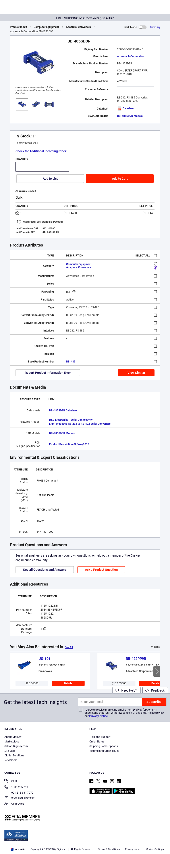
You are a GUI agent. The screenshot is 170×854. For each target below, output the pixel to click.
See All (69, 647)
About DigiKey (12, 736)
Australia (18, 849)
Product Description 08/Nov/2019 (69, 444)
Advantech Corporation (131, 56)
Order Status (96, 741)
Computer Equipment (46, 27)
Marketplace (11, 741)
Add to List (50, 178)
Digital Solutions (14, 755)
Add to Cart (120, 178)
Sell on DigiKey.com (16, 746)
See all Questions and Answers (44, 569)
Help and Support (99, 736)
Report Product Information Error (48, 372)
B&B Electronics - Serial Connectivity (71, 419)
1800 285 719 (16, 787)
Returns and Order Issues (104, 750)
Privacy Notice (98, 716)
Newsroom (10, 760)
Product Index (18, 27)
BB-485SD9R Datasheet (63, 410)
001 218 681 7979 (18, 792)
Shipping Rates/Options (103, 746)
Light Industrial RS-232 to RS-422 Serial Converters (79, 423)
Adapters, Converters (78, 27)
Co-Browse (14, 804)
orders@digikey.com (19, 798)
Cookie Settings (155, 849)
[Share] (155, 27)
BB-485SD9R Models (130, 116)
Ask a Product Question (101, 569)
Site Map (9, 750)
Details (68, 683)
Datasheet (125, 108)
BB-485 (70, 361)
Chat (10, 781)
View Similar (136, 372)
